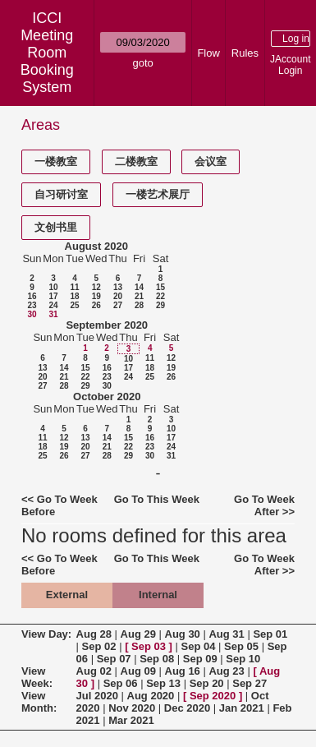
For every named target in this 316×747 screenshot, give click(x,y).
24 (52, 305)
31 (52, 314)
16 (31, 296)
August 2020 (96, 246)
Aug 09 (138, 671)
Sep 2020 (213, 695)
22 (160, 296)
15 (160, 287)
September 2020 (107, 325)
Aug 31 (226, 634)
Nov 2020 (131, 708)
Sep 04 (198, 646)
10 (52, 287)
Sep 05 (241, 646)
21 (139, 296)
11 (74, 287)
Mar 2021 (131, 720)
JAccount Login (290, 64)
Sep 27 (249, 683)
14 (139, 287)
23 (31, 305)
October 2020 (106, 396)
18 (74, 296)
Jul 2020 (97, 695)
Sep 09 (200, 658)
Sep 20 (207, 683)
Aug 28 (94, 634)
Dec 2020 (187, 708)
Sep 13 (163, 683)
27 (117, 305)
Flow (208, 53)
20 (117, 296)
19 (96, 296)
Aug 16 (182, 671)
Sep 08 (157, 658)
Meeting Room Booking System (47, 61)
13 (117, 287)
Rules (245, 53)
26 (96, 305)
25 (74, 305)
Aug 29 (138, 634)
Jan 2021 (241, 708)
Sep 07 (114, 658)
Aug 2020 (151, 695)
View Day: (46, 634)
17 (52, 296)
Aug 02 (94, 671)
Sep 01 (270, 634)
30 (31, 314)
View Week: (37, 677)
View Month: (39, 701)
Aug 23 (226, 671)
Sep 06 (120, 683)
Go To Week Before (59, 505)
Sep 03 (148, 646)
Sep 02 (99, 646)
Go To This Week (156, 499)
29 (160, 305)
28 (139, 305)
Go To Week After (264, 505)
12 (96, 287)
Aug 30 (182, 634)
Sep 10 (243, 658)
